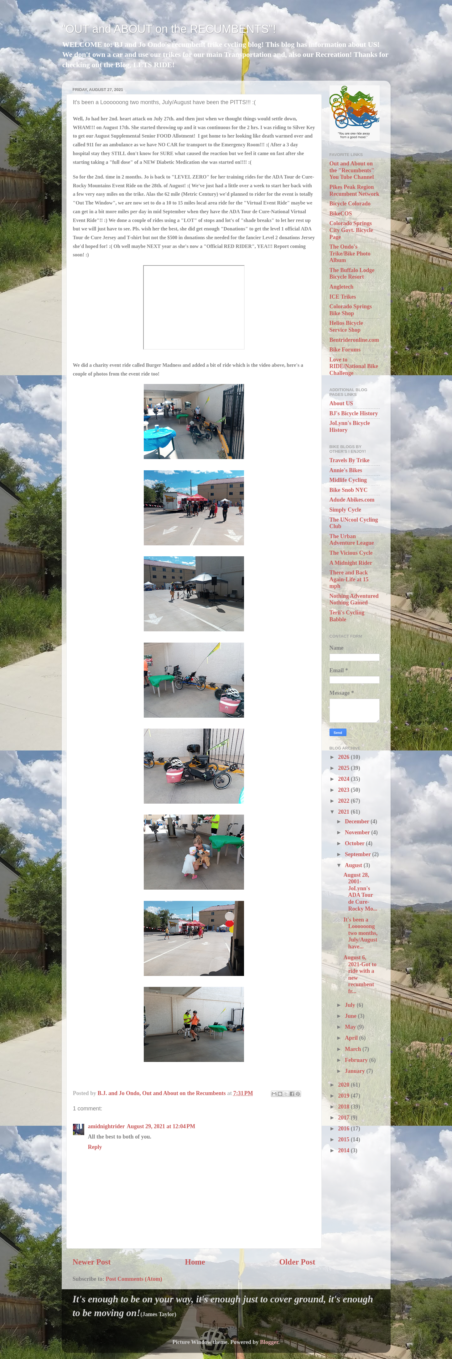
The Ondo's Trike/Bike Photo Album (350, 253)
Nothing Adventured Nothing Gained (354, 599)
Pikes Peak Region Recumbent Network (354, 190)
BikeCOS (341, 213)
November (358, 832)
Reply (95, 1147)
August (354, 865)
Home (195, 1262)
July (351, 1005)
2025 (344, 768)
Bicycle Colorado (350, 203)
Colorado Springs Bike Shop (351, 309)
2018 (344, 1107)
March (353, 1049)
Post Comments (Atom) (134, 1279)
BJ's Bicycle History (354, 413)
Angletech (342, 287)
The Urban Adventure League (352, 539)
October (355, 843)
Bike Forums (345, 349)
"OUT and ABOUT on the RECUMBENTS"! (169, 29)
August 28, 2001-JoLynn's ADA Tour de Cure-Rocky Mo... (360, 892)
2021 (344, 812)
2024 (344, 779)
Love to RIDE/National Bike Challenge (354, 366)
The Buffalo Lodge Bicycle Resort (352, 273)
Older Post (297, 1262)
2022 (344, 801)
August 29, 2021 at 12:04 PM (161, 1126)
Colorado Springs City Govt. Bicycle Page (351, 230)
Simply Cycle (345, 510)
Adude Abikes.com (352, 500)
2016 (344, 1128)
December (358, 821)
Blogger (269, 1342)
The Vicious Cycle (351, 553)
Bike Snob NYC (349, 490)
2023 (344, 790)
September (358, 854)
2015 (344, 1139)
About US (341, 403)
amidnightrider (106, 1126)
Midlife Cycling (348, 480)
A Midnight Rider (351, 563)
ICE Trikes (343, 297)
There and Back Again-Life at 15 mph (349, 579)
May (351, 1027)
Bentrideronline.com (354, 340)
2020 (344, 1085)
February (357, 1060)
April (352, 1038)
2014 (344, 1150)
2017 (344, 1117)
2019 (344, 1096)
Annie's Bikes (346, 470)
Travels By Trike (350, 460)
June (351, 1016)
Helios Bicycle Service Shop (346, 326)
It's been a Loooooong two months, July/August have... (360, 933)
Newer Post (92, 1262)
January (355, 1071)
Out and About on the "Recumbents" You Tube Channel (352, 170)
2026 (344, 757)
